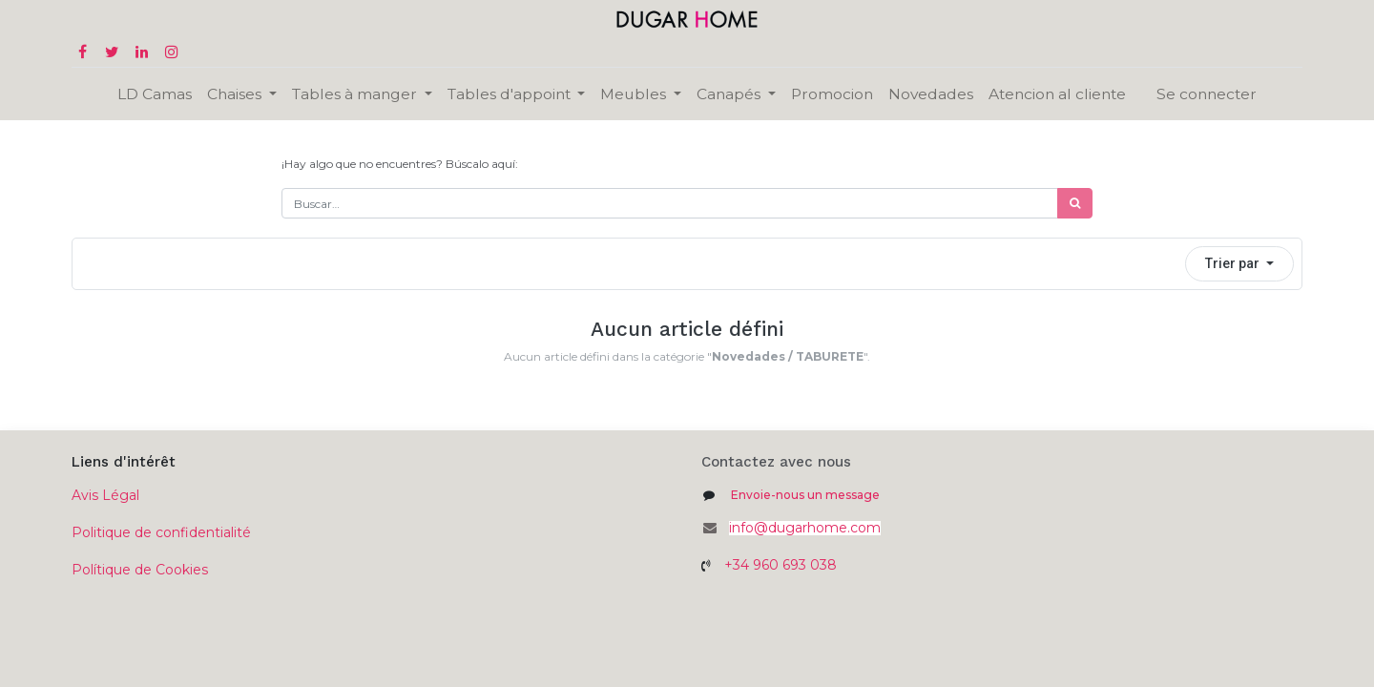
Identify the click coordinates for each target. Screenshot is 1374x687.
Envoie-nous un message (805, 495)
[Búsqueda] (1075, 203)
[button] (1239, 263)
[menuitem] (154, 94)
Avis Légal (105, 495)
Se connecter (1206, 94)
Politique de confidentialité (161, 532)
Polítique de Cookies (140, 569)
